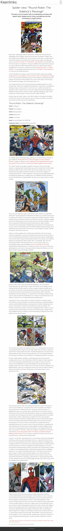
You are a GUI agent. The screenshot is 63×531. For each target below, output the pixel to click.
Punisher (13, 521)
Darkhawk (34, 520)
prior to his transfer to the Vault (39, 244)
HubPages (32, 524)
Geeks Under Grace (24, 524)
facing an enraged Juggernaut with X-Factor (39, 163)
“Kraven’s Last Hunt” (19, 62)
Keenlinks (33, 528)
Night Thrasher (50, 520)
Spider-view (17, 521)
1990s (13, 520)
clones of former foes (33, 76)
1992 (17, 520)
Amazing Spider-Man (28, 520)
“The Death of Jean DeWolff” (35, 62)
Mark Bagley (39, 520)
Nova (10, 521)
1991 (15, 520)
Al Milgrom (21, 520)
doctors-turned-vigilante (20, 76)
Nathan (29, 20)
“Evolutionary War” (41, 67)
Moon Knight (44, 520)
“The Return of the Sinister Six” (45, 69)
